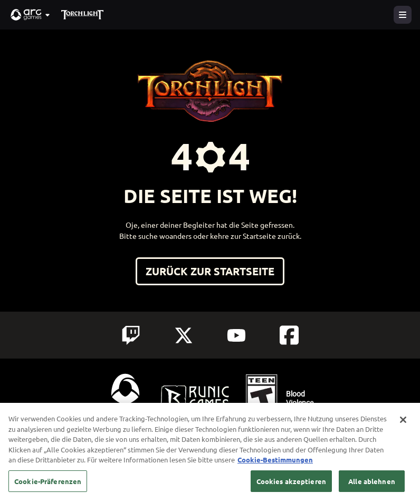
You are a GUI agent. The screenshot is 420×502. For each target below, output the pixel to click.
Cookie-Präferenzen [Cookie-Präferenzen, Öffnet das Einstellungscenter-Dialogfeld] (47, 486)
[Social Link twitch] (130, 335)
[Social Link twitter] (183, 335)
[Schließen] (403, 425)
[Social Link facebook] (289, 335)
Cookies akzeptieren (291, 486)
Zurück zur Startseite (210, 271)
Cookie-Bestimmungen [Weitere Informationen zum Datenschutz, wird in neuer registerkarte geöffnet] (275, 465)
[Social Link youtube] (236, 335)
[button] (30, 14)
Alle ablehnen (371, 486)
